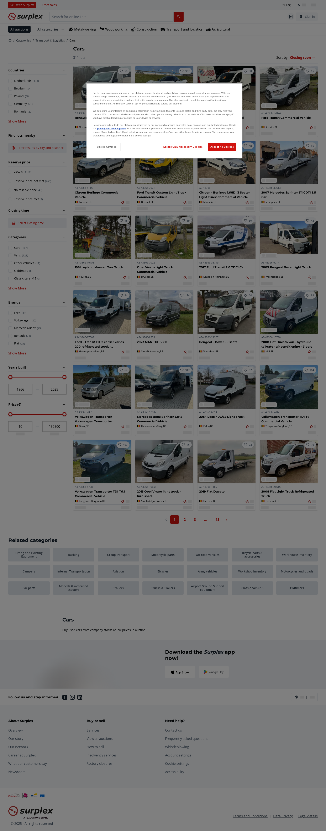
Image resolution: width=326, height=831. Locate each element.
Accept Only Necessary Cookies (183, 147)
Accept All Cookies (222, 147)
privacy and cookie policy (111, 128)
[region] (164, 120)
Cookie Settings (107, 147)
